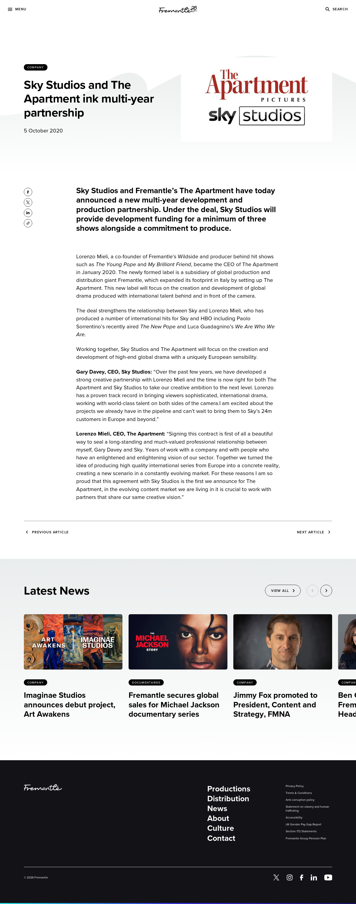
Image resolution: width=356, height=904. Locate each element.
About (218, 818)
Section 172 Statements (301, 831)
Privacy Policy (295, 786)
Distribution (228, 798)
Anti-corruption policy (300, 800)
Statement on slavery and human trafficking (307, 809)
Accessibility (294, 817)
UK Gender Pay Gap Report (303, 824)
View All (280, 591)
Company (35, 67)
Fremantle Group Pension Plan (306, 838)
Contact (221, 838)
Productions (228, 788)
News (217, 808)
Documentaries (146, 682)
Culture (220, 828)
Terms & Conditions (299, 793)
